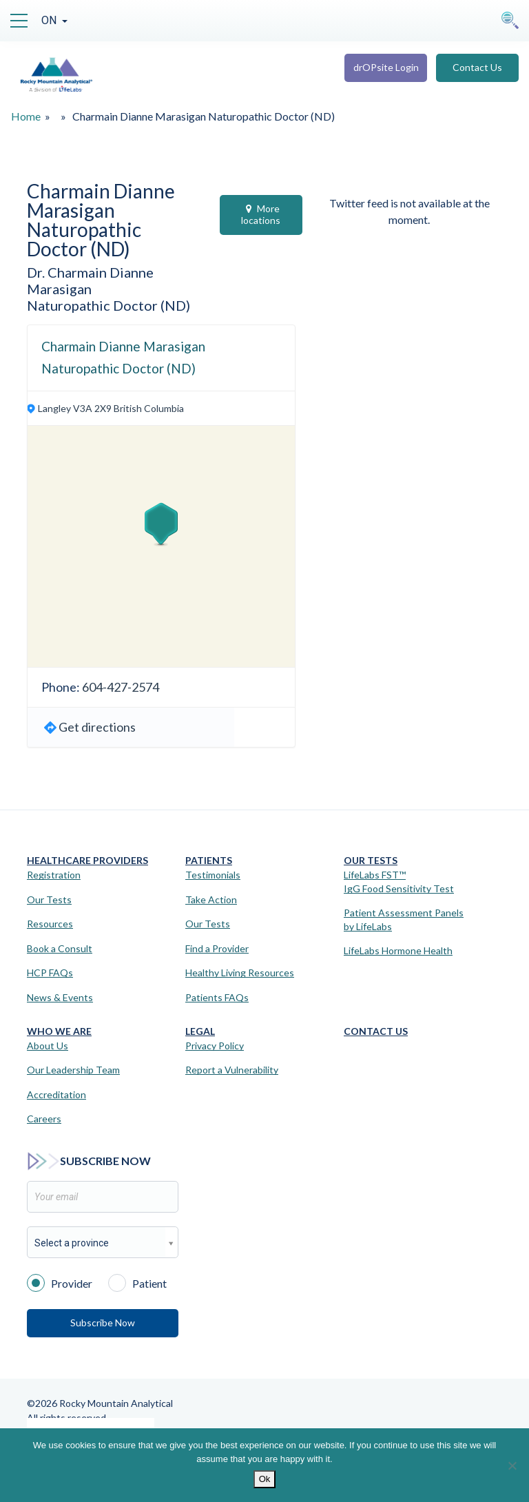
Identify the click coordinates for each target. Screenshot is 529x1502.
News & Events (60, 997)
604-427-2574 (120, 687)
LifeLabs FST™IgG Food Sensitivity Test (399, 881)
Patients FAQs (217, 997)
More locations (260, 214)
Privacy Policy (214, 1045)
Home (26, 116)
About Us (47, 1045)
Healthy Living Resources (239, 972)
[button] (161, 524)
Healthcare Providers (87, 860)
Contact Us (477, 67)
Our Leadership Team (73, 1070)
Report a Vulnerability (231, 1070)
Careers (44, 1118)
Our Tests (49, 899)
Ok (265, 1479)
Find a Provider (217, 948)
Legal (200, 1031)
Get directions (97, 726)
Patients (208, 860)
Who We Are (59, 1031)
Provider (59, 1282)
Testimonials (212, 875)
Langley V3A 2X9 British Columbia (111, 408)
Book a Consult (59, 948)
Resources (50, 923)
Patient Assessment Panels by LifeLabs (404, 919)
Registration (54, 875)
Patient (137, 1282)
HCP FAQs (50, 972)
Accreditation (56, 1094)
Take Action (211, 899)
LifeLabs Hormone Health (398, 950)
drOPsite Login (386, 67)
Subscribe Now (102, 1322)
